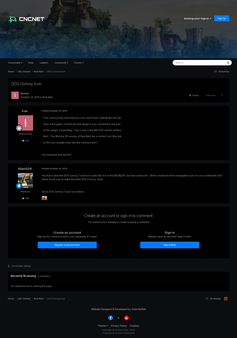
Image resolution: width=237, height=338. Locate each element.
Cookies (134, 325)
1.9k (25, 198)
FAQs (31, 62)
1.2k (25, 140)
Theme (103, 325)
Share (194, 95)
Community (61, 62)
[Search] (190, 62)
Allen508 (25, 169)
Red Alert (48, 97)
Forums (79, 62)
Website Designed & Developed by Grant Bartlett (118, 309)
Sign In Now (170, 245)
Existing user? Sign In (197, 18)
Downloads (15, 62)
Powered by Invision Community (119, 333)
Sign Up (222, 18)
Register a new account (67, 245)
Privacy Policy (119, 325)
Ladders (44, 62)
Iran (26, 93)
